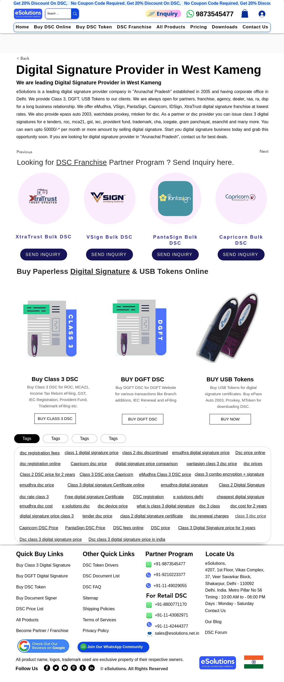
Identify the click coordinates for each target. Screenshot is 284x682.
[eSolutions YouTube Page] (65, 668)
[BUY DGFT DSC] (142, 419)
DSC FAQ (92, 587)
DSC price (160, 528)
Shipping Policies (99, 609)
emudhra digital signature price (201, 452)
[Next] (262, 151)
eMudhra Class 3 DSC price (165, 474)
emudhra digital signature (184, 485)
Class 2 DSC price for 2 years (47, 474)
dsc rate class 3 (34, 497)
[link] (244, 13)
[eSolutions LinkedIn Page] (91, 668)
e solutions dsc (76, 506)
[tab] (27, 438)
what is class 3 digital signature (166, 506)
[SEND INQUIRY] (43, 254)
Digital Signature (100, 271)
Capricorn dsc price (89, 463)
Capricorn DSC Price (38, 528)
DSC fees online (128, 528)
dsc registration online (40, 463)
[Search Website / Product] (53, 14)
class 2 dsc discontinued (145, 452)
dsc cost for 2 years (249, 506)
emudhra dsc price (37, 485)
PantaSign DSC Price (85, 528)
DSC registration (148, 497)
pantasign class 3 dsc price (212, 463)
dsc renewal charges (209, 516)
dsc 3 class (209, 506)
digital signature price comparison (146, 463)
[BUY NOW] (230, 419)
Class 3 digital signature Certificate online (106, 485)
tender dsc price (97, 516)
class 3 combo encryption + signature (229, 474)
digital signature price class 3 (47, 516)
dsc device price (113, 506)
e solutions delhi (188, 497)
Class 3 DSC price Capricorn (106, 474)
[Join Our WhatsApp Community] (113, 647)
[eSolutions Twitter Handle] (56, 668)
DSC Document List (101, 576)
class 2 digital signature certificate (151, 516)
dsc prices (253, 463)
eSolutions (115, 668)
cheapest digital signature (240, 497)
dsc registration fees (40, 452)
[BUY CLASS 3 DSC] (55, 418)
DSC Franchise (81, 162)
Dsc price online (250, 452)
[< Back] (24, 58)
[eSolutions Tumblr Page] (82, 668)
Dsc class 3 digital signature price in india (127, 539)
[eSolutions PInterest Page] (74, 668)
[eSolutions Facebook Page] (47, 668)
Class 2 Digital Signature (242, 485)
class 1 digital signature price (92, 452)
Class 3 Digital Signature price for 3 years (216, 528)
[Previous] (26, 151)
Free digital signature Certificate (94, 497)
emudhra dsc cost (36, 506)
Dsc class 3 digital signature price (51, 539)
